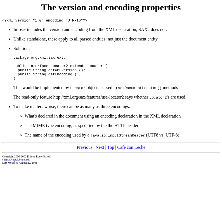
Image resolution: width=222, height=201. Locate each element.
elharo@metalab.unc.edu (16, 165)
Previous (84, 153)
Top (110, 153)
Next (99, 153)
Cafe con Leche (131, 153)
